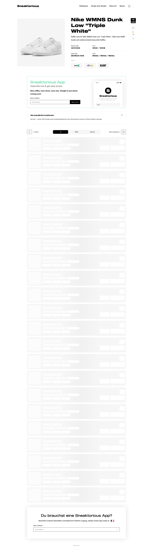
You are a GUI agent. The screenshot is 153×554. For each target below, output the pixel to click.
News (122, 6)
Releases (83, 6)
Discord (113, 6)
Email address (35, 98)
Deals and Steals (98, 6)
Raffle (76, 132)
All (60, 132)
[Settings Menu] (134, 6)
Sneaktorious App (47, 82)
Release (92, 132)
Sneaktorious (28, 5)
